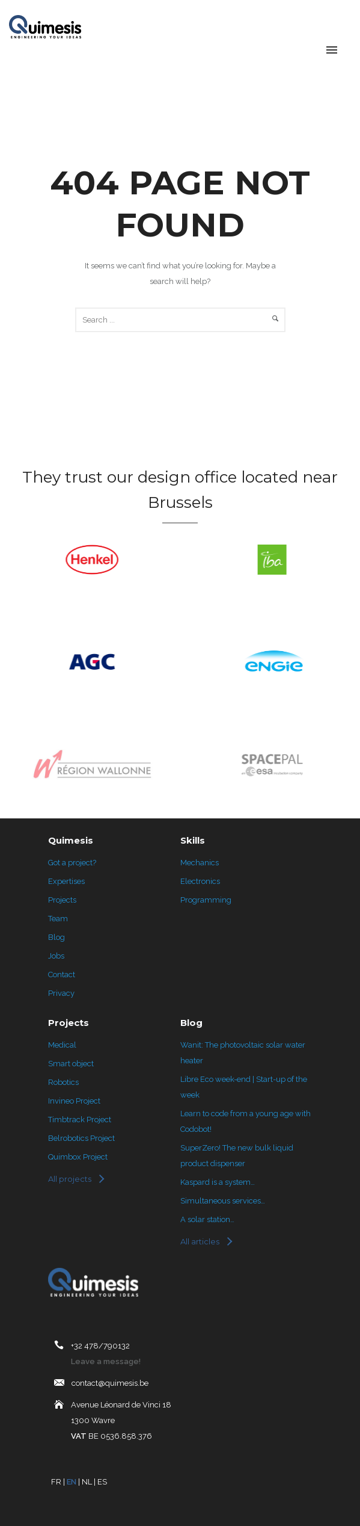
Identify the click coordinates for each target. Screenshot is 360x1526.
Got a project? (72, 862)
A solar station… (207, 1219)
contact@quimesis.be (110, 1383)
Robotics (63, 1082)
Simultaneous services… (222, 1200)
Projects (62, 899)
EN (71, 1481)
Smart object (71, 1063)
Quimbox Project (78, 1156)
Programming (205, 899)
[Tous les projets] (75, 1179)
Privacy (61, 993)
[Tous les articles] (205, 1241)
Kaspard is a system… (217, 1182)
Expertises (66, 881)
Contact (61, 974)
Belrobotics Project (81, 1138)
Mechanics (199, 862)
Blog (56, 937)
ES (102, 1481)
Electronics (200, 881)
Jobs (56, 955)
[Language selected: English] (299, 51)
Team (58, 918)
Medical (62, 1044)
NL (87, 1481)
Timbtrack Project (79, 1119)
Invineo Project (74, 1100)
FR (56, 1481)
